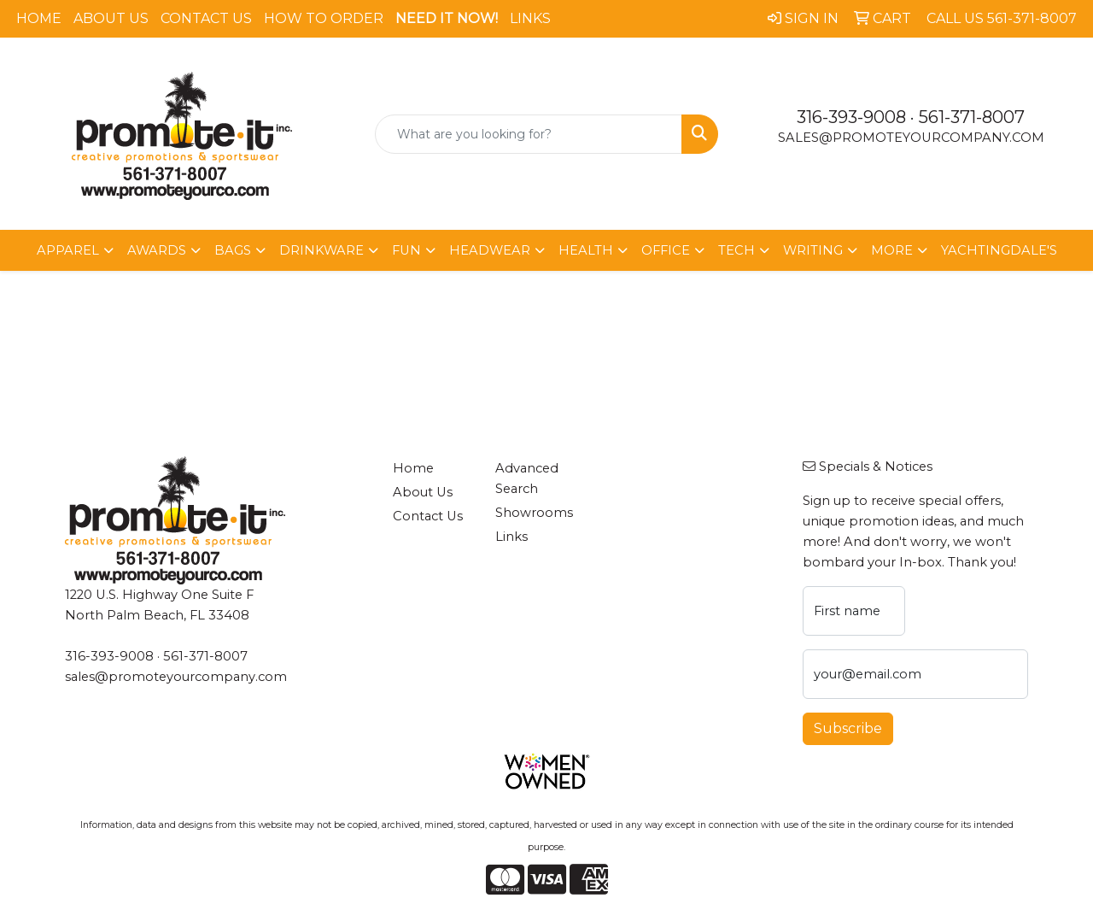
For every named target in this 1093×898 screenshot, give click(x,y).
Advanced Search (526, 478)
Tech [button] (736, 250)
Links (530, 18)
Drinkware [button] (321, 250)
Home (38, 18)
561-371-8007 (972, 117)
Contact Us (206, 18)
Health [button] (585, 250)
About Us (111, 18)
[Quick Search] (529, 134)
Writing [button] (813, 250)
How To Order (323, 18)
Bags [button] (232, 250)
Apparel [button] (68, 250)
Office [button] (665, 250)
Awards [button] (156, 250)
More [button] (892, 250)
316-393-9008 (851, 117)
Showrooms (534, 512)
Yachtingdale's (999, 250)
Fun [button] (406, 250)
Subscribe (848, 728)
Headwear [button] (489, 250)
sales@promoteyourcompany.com (911, 137)
